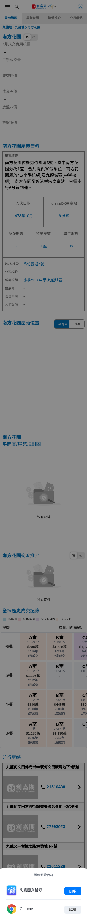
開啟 (73, 891)
